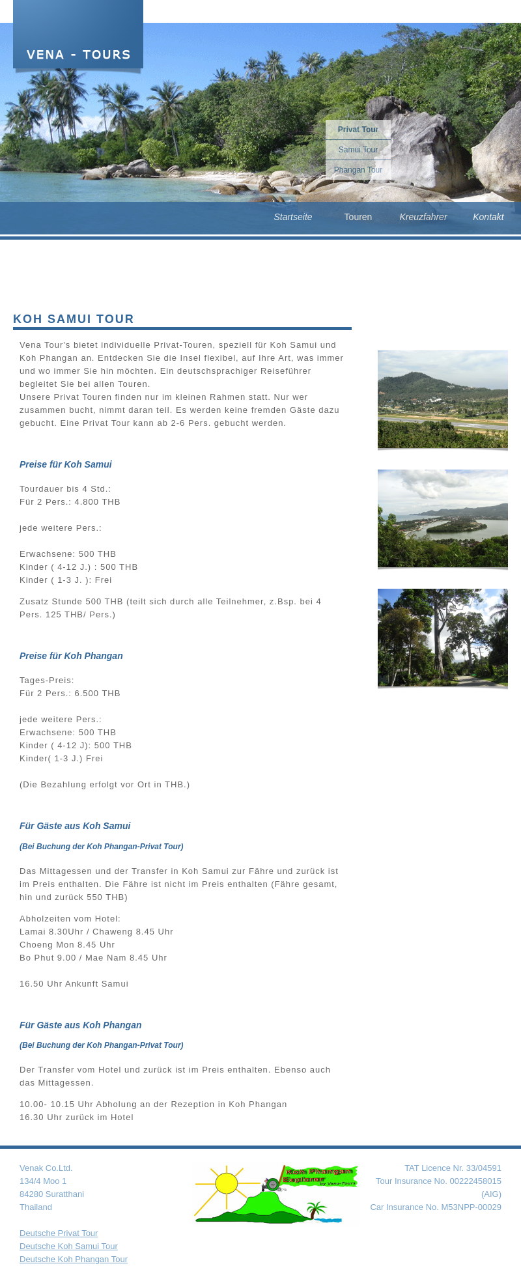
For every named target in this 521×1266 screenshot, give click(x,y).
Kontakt (488, 217)
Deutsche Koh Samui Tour (69, 1246)
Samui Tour (358, 149)
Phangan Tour (358, 170)
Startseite (293, 217)
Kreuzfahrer (423, 217)
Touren (359, 217)
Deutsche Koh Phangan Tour (74, 1259)
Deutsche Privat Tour (59, 1233)
